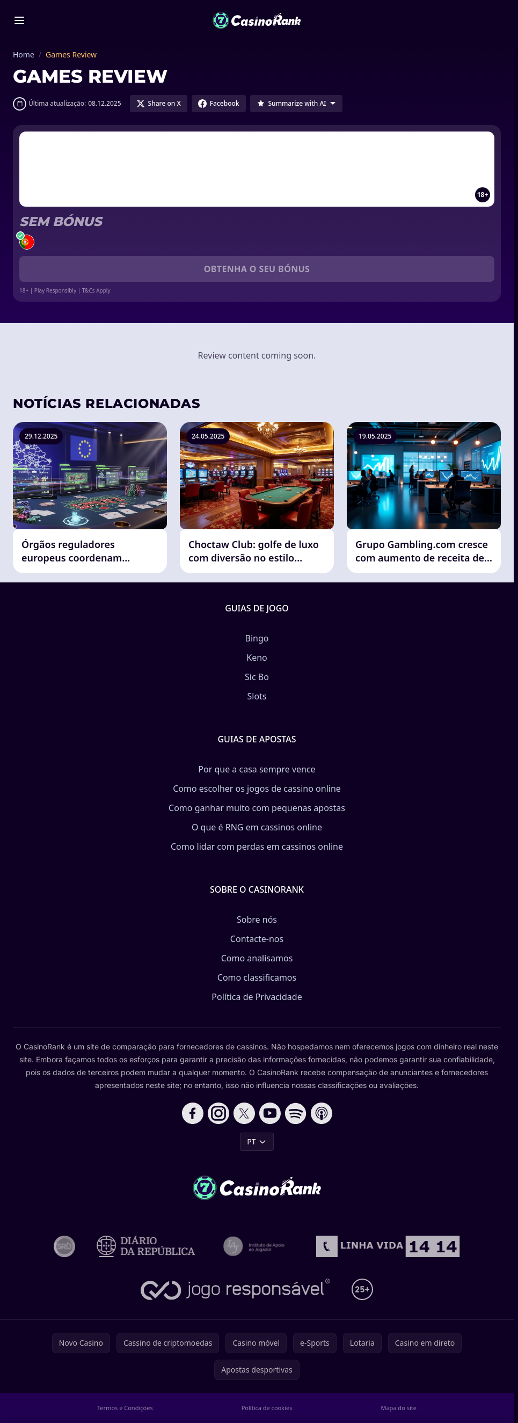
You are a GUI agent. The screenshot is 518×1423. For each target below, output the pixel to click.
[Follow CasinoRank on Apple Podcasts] (321, 1113)
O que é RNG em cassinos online (257, 827)
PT (256, 1141)
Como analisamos (257, 958)
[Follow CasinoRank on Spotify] (296, 1113)
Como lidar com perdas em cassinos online (257, 846)
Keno (256, 657)
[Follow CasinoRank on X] (244, 1113)
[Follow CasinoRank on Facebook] (192, 1113)
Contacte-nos (256, 939)
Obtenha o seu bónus (257, 269)
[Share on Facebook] (219, 103)
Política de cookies (267, 1408)
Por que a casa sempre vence (256, 769)
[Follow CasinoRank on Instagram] (218, 1113)
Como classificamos (256, 977)
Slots (256, 696)
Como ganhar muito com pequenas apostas (257, 808)
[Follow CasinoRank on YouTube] (270, 1113)
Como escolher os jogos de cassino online (257, 788)
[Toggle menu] (19, 20)
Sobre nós (257, 919)
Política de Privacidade (256, 997)
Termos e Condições (125, 1408)
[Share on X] (158, 103)
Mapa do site (399, 1408)
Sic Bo (257, 677)
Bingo (257, 638)
